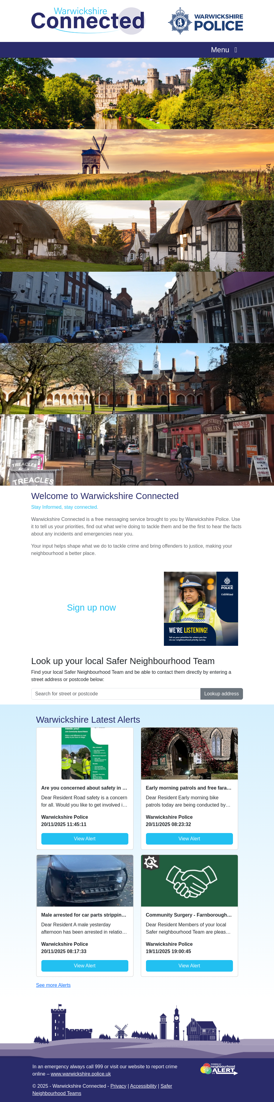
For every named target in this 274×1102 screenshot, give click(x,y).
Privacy (118, 1086)
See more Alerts (53, 985)
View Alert (84, 838)
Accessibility (143, 1086)
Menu (226, 50)
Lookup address (221, 693)
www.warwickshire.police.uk (81, 1073)
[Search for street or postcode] (116, 694)
